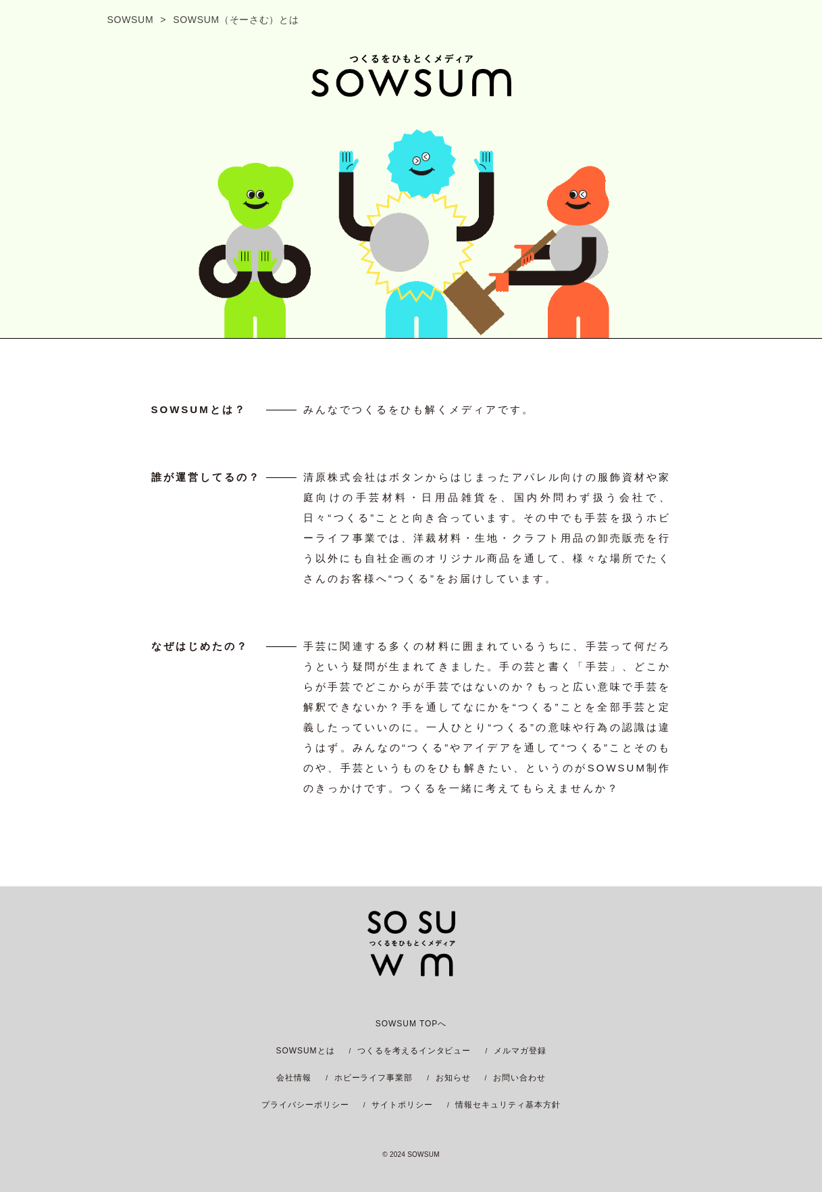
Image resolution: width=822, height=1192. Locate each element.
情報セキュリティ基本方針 (508, 1105)
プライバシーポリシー (305, 1105)
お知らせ (453, 1077)
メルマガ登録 (520, 1050)
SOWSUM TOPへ (411, 1023)
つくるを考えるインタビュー (414, 1050)
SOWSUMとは (305, 1050)
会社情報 (293, 1077)
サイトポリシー (402, 1105)
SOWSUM (130, 19)
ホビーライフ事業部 (373, 1077)
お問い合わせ (519, 1077)
